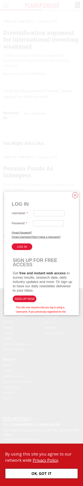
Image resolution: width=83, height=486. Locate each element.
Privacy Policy (45, 460)
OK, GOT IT (41, 473)
